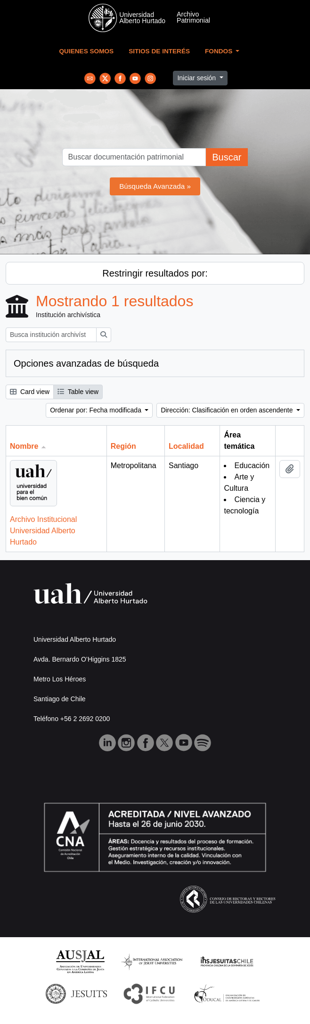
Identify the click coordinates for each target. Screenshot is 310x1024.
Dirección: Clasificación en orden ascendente (227, 410)
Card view (29, 391)
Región (123, 446)
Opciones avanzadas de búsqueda (86, 363)
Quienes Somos (86, 51)
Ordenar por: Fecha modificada (96, 410)
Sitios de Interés (159, 51)
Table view (77, 391)
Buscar (226, 157)
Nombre (24, 446)
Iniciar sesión (197, 78)
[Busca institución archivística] (51, 334)
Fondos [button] (219, 51)
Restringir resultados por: (154, 273)
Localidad (186, 446)
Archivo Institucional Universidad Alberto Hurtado (43, 530)
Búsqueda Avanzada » (155, 186)
